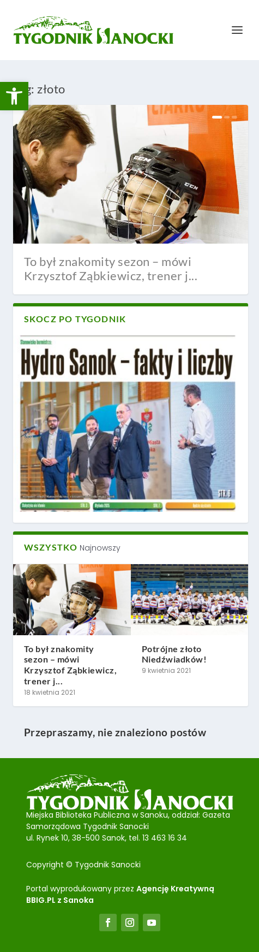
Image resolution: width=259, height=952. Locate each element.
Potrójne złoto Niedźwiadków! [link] (174, 654)
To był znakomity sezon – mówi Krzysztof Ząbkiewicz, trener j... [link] (111, 268)
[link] (14, 96)
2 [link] (227, 117)
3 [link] (234, 117)
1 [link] (217, 117)
